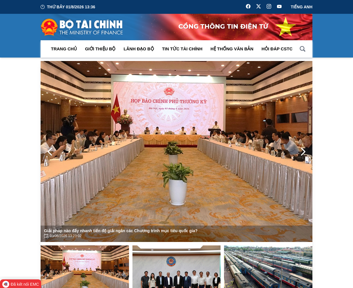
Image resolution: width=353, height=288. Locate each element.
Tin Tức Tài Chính (182, 48)
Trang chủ (64, 48)
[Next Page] (303, 152)
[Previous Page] (50, 152)
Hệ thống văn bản (231, 48)
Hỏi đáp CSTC (277, 48)
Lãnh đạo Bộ (139, 48)
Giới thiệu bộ (100, 48)
